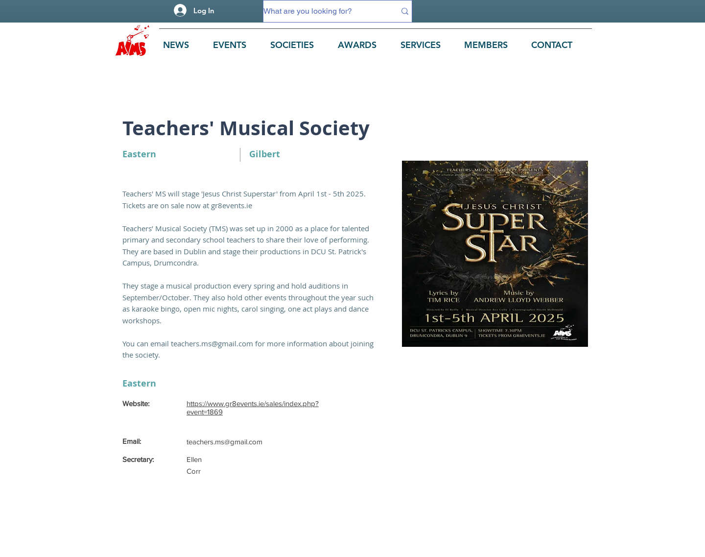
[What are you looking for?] (322, 11)
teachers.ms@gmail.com (212, 343)
